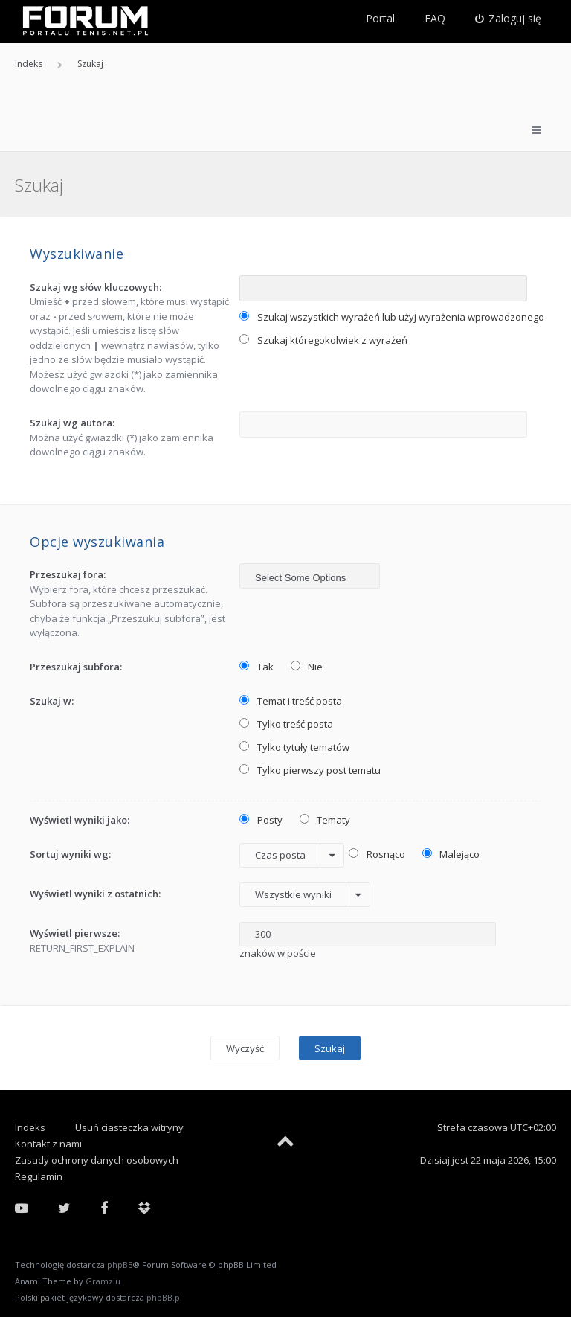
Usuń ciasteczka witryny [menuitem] (129, 1127)
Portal (380, 18)
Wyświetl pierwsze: (75, 933)
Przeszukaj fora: (68, 574)
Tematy (325, 820)
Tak (256, 666)
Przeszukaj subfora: (76, 666)
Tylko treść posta (286, 724)
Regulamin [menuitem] (38, 1176)
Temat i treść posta (290, 701)
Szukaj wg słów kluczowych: (95, 287)
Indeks (30, 1127)
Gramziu (103, 1280)
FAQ (435, 18)
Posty (261, 820)
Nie (307, 666)
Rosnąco (377, 854)
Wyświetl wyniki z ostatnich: (95, 893)
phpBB (120, 1264)
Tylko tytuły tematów (294, 747)
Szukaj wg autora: (72, 422)
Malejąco (451, 854)
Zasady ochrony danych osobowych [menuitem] (96, 1160)
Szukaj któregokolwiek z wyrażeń (323, 340)
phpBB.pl (164, 1297)
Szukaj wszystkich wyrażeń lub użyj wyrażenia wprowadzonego (391, 317)
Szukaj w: (52, 701)
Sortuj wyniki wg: (70, 854)
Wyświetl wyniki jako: (79, 820)
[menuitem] (508, 18)
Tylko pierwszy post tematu (310, 770)
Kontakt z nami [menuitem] (48, 1143)
